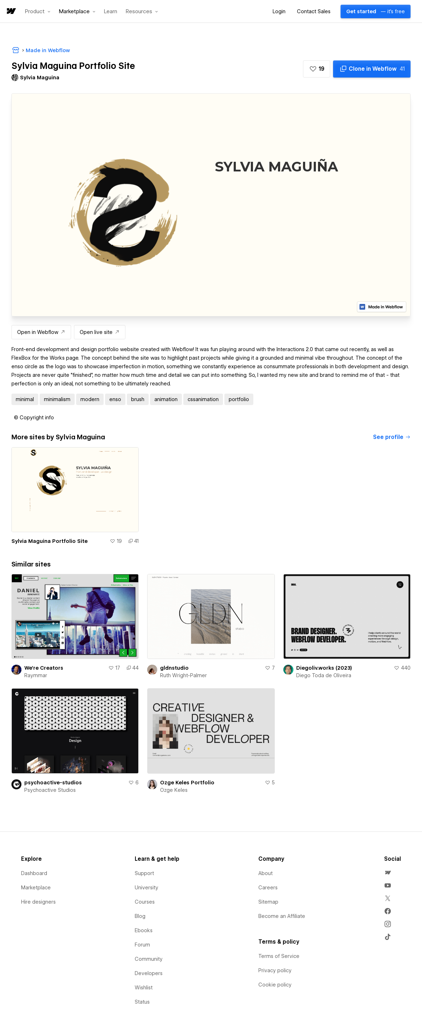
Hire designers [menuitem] (38, 902)
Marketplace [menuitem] (36, 887)
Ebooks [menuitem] (144, 930)
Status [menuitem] (142, 1002)
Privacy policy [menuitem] (275, 970)
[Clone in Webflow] (372, 69)
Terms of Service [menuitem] (278, 956)
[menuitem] (387, 872)
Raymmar (35, 675)
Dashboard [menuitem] (34, 873)
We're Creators (43, 668)
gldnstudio (174, 668)
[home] (10, 11)
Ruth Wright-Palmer (183, 675)
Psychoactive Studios (50, 790)
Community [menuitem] (149, 959)
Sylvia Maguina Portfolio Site (49, 541)
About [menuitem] (265, 873)
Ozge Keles (174, 790)
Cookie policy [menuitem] (275, 985)
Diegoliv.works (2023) (324, 668)
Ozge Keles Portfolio (187, 782)
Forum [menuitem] (142, 945)
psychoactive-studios (53, 782)
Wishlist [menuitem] (144, 987)
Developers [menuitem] (149, 973)
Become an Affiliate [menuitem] (281, 916)
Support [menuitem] (144, 873)
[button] (38, 11)
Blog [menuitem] (140, 916)
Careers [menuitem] (268, 887)
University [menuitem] (146, 887)
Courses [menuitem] (145, 902)
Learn (110, 12)
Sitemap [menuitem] (268, 902)
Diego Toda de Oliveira (323, 675)
